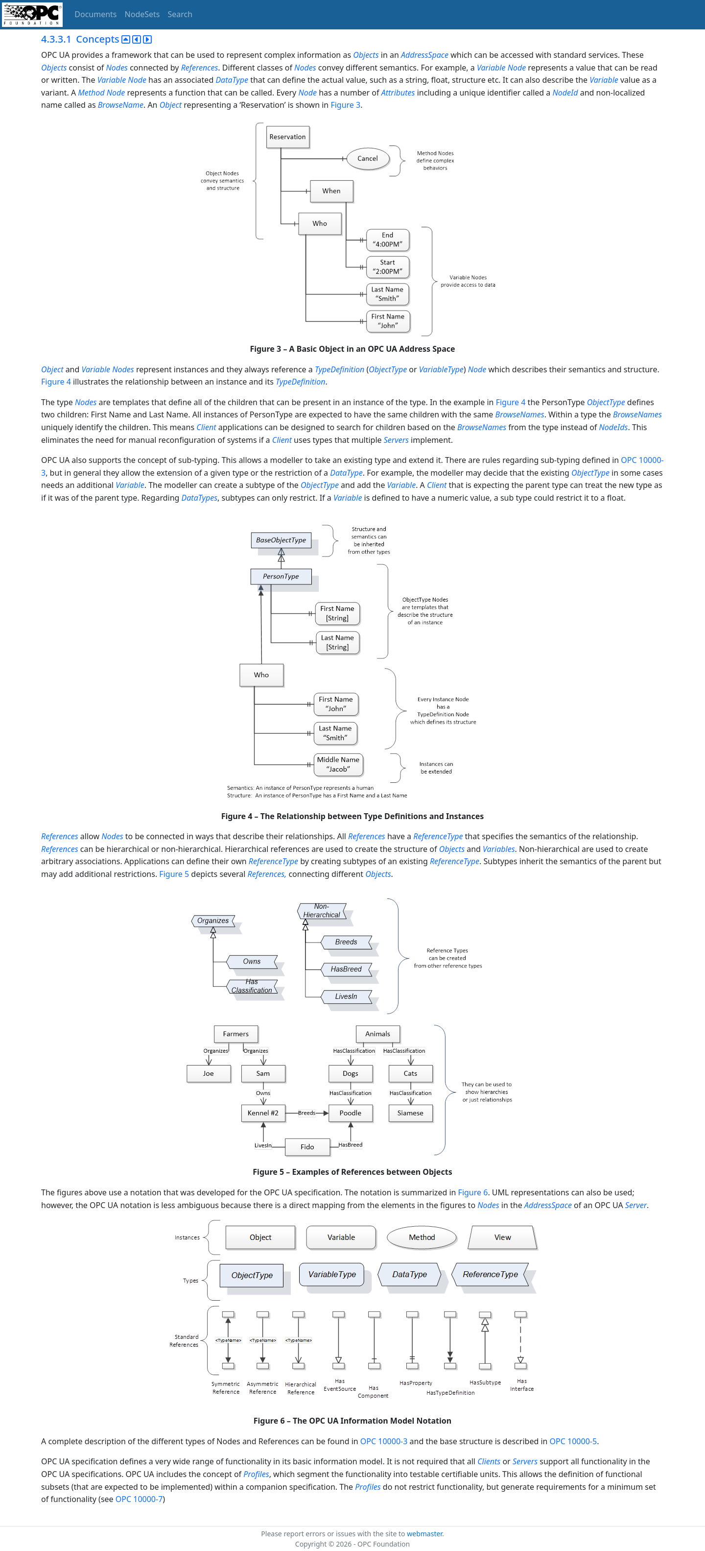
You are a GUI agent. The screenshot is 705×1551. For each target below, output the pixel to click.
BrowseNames (519, 414)
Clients (488, 1461)
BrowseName (120, 104)
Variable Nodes (108, 369)
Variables (499, 849)
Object (171, 104)
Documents (95, 14)
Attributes (398, 92)
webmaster (424, 1533)
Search (180, 14)
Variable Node (501, 67)
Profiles (256, 1474)
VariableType (441, 369)
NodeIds (613, 427)
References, (267, 874)
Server (636, 1205)
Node (307, 92)
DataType (231, 79)
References (199, 67)
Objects (365, 54)
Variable (603, 79)
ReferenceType (438, 836)
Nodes (117, 67)
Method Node (101, 92)
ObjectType (388, 369)
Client (206, 427)
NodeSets (142, 14)
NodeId (565, 92)
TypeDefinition (339, 369)
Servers (396, 440)
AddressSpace (424, 54)
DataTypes (200, 497)
